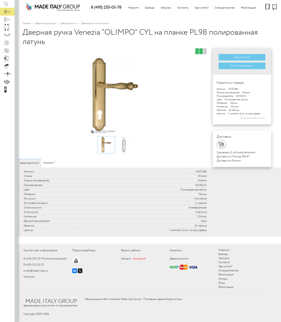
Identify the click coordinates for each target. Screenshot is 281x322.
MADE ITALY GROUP (51, 301)
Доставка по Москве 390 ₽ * (233, 157)
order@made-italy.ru (35, 271)
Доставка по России (229, 161)
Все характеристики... (253, 118)
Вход (222, 283)
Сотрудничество (225, 8)
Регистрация (248, 8)
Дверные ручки (68, 23)
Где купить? (201, 8)
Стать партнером (242, 66)
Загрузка (166, 8)
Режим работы (130, 250)
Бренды (149, 8)
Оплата (223, 279)
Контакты (183, 8)
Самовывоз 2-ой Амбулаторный (236, 152)
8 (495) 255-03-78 (106, 7)
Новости (133, 8)
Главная (27, 23)
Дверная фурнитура (45, 23)
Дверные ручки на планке (94, 23)
